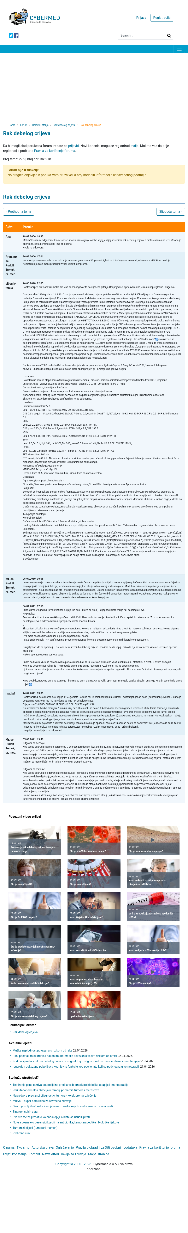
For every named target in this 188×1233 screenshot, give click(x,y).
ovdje (135, 146)
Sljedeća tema (170, 212)
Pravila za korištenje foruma (54, 151)
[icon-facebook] (16, 35)
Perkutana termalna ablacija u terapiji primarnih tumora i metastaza (56, 1090)
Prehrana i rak (21, 1133)
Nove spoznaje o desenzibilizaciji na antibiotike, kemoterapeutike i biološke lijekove (66, 1122)
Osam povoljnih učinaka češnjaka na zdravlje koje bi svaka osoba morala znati (63, 1106)
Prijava (141, 18)
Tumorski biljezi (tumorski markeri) (35, 1127)
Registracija (161, 18)
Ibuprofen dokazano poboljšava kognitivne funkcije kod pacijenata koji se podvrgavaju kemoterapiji (76, 1066)
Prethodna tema (18, 212)
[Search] (141, 35)
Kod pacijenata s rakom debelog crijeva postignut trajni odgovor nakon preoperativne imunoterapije (76, 1061)
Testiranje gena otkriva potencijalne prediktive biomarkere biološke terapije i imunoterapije (70, 1084)
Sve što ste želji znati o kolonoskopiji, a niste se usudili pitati (51, 1117)
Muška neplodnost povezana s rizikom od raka (42, 1050)
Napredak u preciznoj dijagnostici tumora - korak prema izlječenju (54, 1095)
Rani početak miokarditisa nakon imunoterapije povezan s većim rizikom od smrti (65, 1056)
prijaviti (73, 146)
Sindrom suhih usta (25, 1111)
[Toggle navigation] (179, 49)
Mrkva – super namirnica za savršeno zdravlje (42, 1101)
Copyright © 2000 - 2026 (73, 1164)
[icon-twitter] (11, 35)
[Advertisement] (94, 84)
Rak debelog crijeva (25, 1032)
